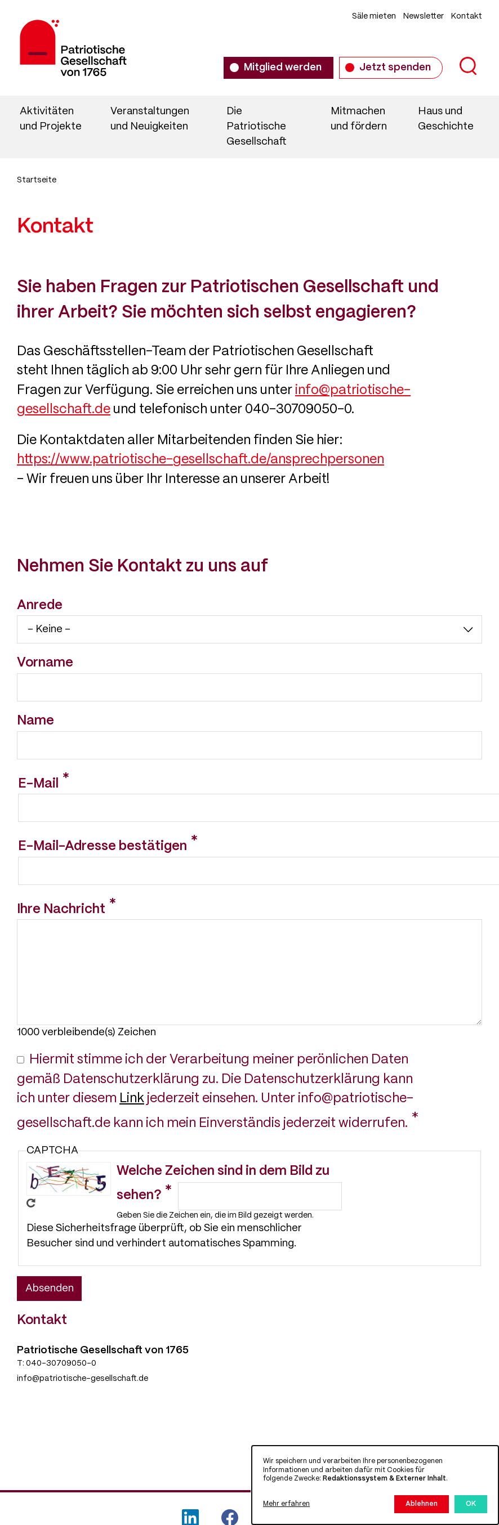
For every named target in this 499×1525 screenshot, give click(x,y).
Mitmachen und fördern (359, 119)
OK (471, 1504)
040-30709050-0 (61, 1363)
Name (35, 721)
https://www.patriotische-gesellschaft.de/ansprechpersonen (200, 460)
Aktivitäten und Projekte (51, 119)
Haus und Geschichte (446, 119)
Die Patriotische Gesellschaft (256, 126)
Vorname (45, 663)
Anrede (40, 606)
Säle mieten (374, 16)
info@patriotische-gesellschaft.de (82, 1379)
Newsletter (423, 16)
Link (131, 1099)
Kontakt (466, 16)
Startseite (36, 180)
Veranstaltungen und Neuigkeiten (149, 119)
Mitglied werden (283, 67)
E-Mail (38, 784)
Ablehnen (422, 1504)
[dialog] (375, 1485)
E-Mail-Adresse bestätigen (102, 846)
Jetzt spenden (395, 67)
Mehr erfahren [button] (286, 1504)
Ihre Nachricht (61, 910)
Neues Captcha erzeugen (30, 1203)
